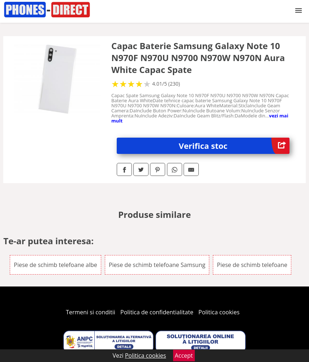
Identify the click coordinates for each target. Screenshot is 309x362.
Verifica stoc (234, 146)
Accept (184, 355)
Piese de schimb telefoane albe (55, 265)
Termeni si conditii (90, 312)
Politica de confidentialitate (156, 312)
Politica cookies (219, 312)
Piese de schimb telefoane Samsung (157, 265)
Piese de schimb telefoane (252, 265)
